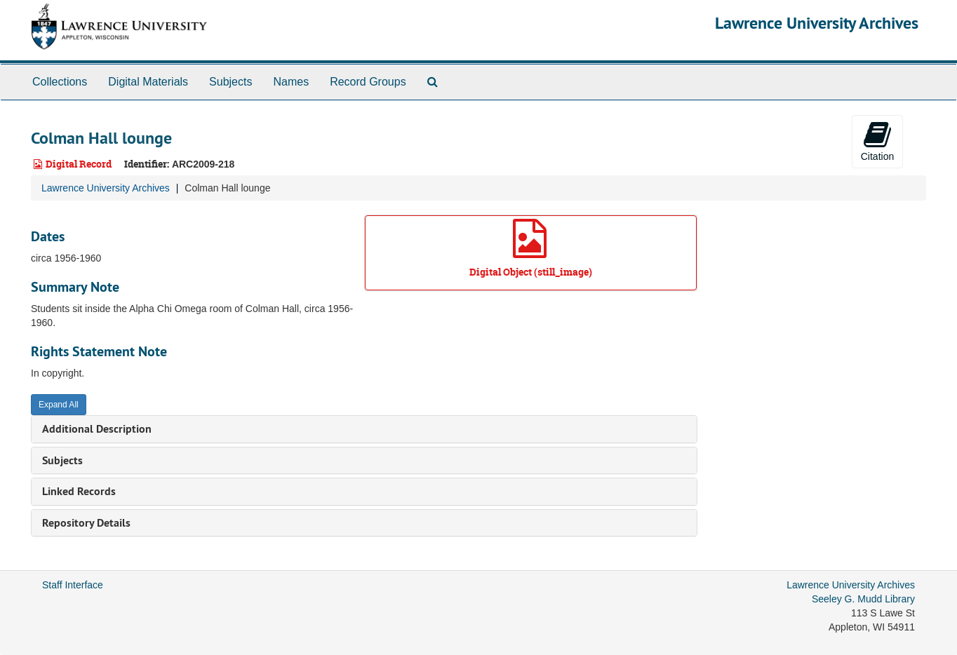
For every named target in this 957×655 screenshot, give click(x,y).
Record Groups (368, 82)
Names (291, 82)
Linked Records (79, 491)
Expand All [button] (59, 405)
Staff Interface (72, 584)
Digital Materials (148, 82)
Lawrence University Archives (816, 23)
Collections (59, 82)
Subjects (230, 82)
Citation (877, 141)
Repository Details (86, 522)
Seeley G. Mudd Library (863, 599)
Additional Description (97, 428)
